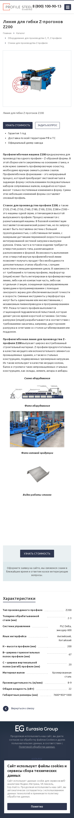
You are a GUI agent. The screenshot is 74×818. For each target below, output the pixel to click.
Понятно (37, 806)
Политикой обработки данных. (37, 747)
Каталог (37, 759)
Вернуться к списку (18, 708)
